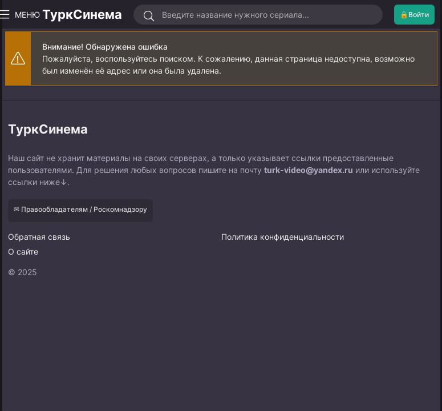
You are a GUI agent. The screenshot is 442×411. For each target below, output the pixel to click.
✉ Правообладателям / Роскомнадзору (80, 209)
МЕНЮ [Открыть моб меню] (23, 14)
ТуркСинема (82, 14)
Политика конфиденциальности (282, 236)
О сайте (23, 251)
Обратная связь (39, 236)
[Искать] (149, 16)
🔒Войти (414, 14)
